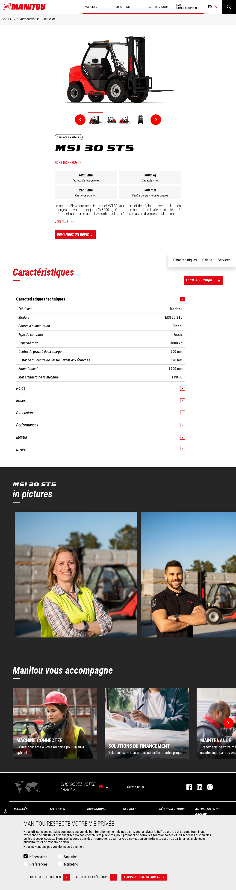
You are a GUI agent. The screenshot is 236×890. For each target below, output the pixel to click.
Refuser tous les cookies (48, 877)
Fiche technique (66, 162)
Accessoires (96, 809)
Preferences (38, 864)
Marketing (71, 864)
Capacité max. (150, 180)
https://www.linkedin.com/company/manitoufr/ (197, 787)
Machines (57, 809)
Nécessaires (38, 857)
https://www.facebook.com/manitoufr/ (187, 787)
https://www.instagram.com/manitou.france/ (207, 787)
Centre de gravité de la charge (150, 195)
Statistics (70, 857)
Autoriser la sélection (96, 877)
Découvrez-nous (172, 809)
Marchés (21, 809)
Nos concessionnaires (188, 7)
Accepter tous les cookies (145, 877)
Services (129, 809)
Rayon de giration (86, 195)
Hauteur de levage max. (86, 180)
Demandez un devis (76, 234)
